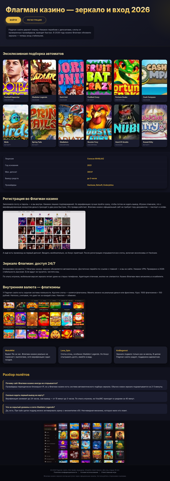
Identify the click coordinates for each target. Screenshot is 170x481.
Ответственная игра (108, 472)
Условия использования (89, 472)
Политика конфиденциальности (65, 472)
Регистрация (34, 20)
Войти (13, 20)
